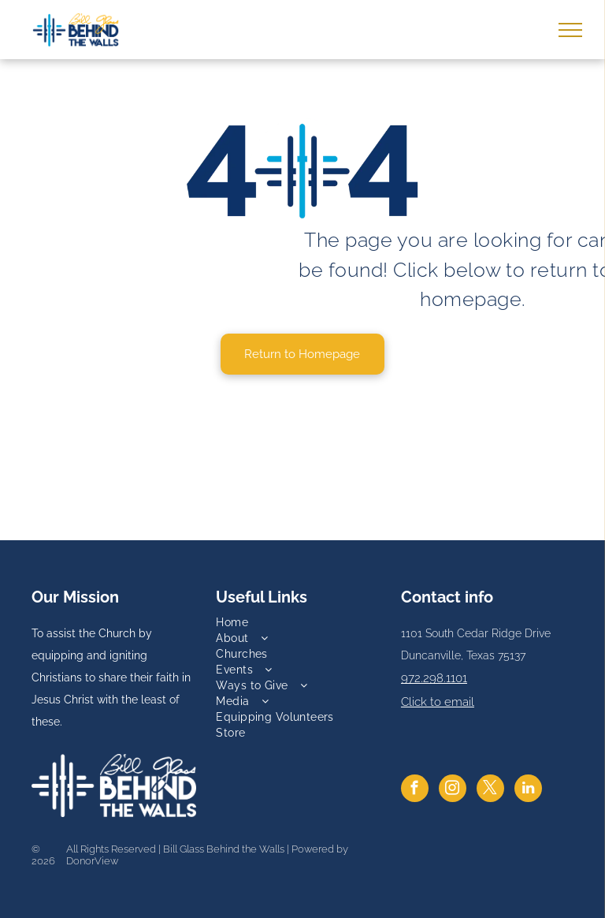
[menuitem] (302, 622)
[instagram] (452, 790)
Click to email (437, 702)
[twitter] (490, 790)
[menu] (570, 29)
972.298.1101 (434, 678)
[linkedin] (528, 790)
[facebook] (415, 790)
